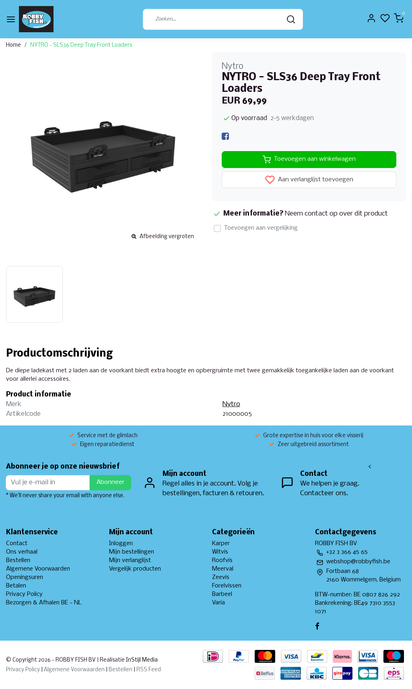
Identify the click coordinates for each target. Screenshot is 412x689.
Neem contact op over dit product (336, 214)
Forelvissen (226, 586)
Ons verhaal (21, 552)
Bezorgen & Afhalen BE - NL (44, 603)
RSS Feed (148, 670)
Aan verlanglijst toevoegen (309, 180)
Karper (221, 543)
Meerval (222, 569)
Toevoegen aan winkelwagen (309, 159)
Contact (16, 543)
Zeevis (220, 577)
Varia (218, 603)
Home (13, 45)
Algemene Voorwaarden (38, 569)
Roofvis (222, 560)
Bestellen (18, 560)
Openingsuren (24, 577)
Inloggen (121, 543)
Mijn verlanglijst (130, 560)
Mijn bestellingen (131, 552)
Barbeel (222, 594)
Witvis (220, 552)
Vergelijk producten (135, 569)
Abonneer (110, 482)
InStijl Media (141, 660)
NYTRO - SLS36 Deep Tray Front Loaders (81, 45)
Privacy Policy (24, 594)
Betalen (16, 586)
